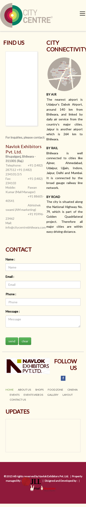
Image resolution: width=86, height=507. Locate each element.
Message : (13, 311)
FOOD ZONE (55, 389)
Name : (10, 259)
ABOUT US (24, 389)
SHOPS (39, 389)
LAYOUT (68, 394)
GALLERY (52, 394)
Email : (10, 276)
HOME (10, 389)
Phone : (11, 294)
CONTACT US (18, 399)
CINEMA (72, 389)
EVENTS (14, 394)
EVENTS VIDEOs (33, 394)
